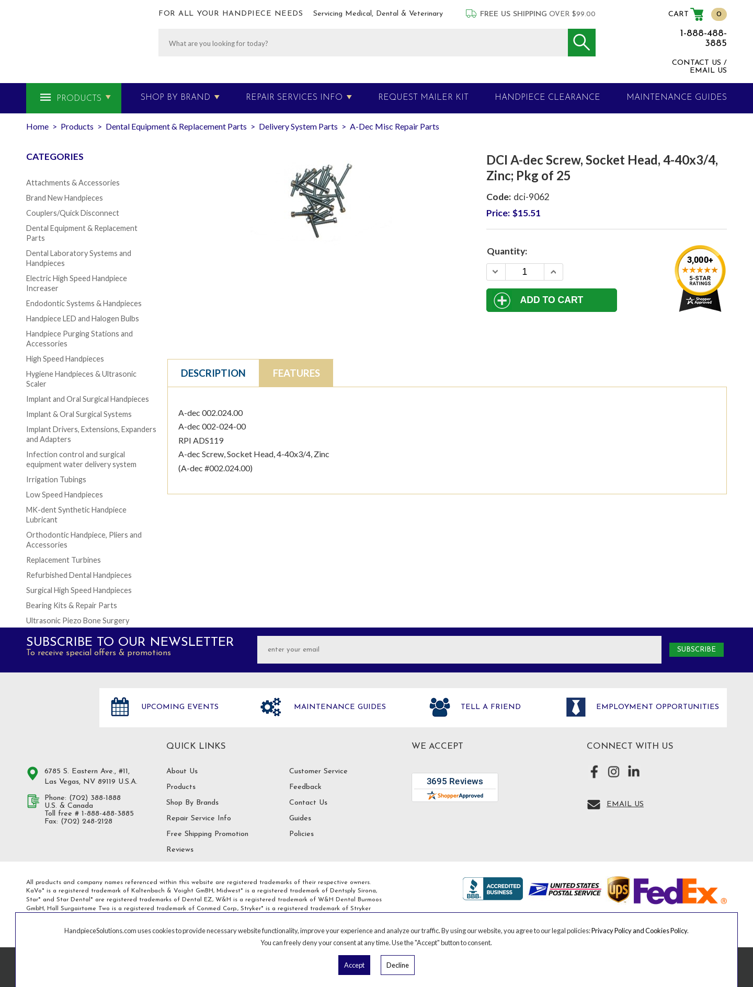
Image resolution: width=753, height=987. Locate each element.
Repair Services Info (294, 98)
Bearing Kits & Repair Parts (71, 605)
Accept (354, 965)
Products (78, 99)
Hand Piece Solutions (56, 718)
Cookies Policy (666, 930)
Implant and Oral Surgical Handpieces (87, 398)
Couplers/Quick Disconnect (72, 212)
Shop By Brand (175, 98)
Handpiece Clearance (547, 98)
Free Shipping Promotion (207, 834)
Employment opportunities (656, 707)
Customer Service (318, 771)
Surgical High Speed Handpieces (79, 590)
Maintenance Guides (338, 707)
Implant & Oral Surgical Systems (79, 414)
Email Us (625, 804)
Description (213, 373)
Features (296, 373)
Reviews (179, 850)
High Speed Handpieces (65, 358)
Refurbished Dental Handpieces (79, 575)
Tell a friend (489, 707)
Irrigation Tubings (56, 479)
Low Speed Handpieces (64, 494)
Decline (397, 965)
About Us (182, 771)
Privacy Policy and (618, 930)
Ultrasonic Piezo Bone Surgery (77, 620)
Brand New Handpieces (64, 197)
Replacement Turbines (63, 559)
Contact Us (308, 803)
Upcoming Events (179, 707)
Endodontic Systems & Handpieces (84, 303)
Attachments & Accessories (73, 182)
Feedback (305, 787)
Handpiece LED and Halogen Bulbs (82, 318)
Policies (301, 834)
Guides (300, 818)
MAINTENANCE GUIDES (676, 98)
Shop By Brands (192, 803)
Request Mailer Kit (423, 98)
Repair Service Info (198, 818)
